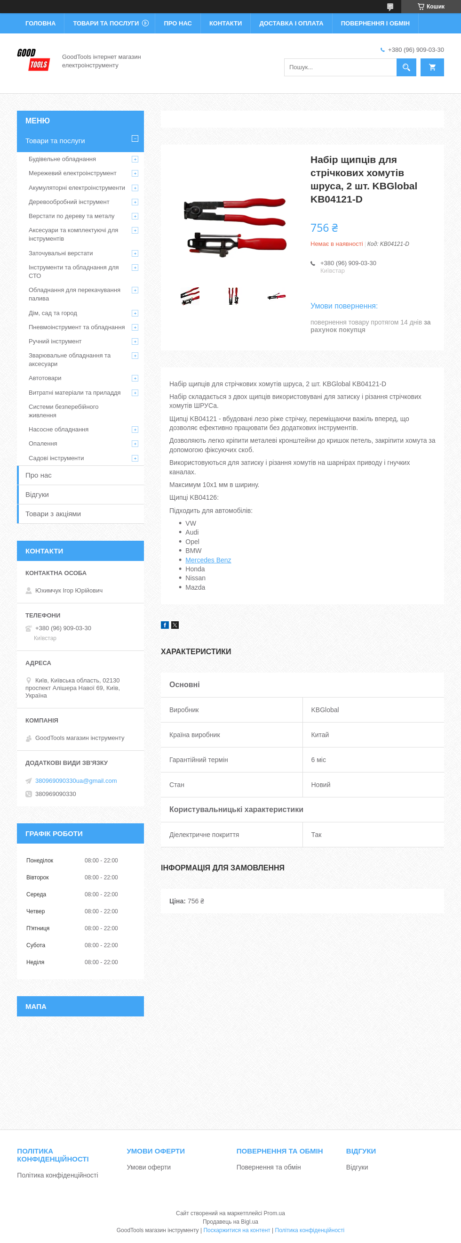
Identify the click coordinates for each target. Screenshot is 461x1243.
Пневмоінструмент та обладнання (77, 327)
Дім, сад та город (53, 313)
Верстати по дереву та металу (72, 215)
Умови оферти (149, 1167)
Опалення (43, 443)
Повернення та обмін (269, 1167)
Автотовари (45, 378)
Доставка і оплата (291, 23)
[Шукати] (406, 67)
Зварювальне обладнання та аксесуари (70, 359)
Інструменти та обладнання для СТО (74, 271)
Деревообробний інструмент (69, 201)
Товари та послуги (106, 23)
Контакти (225, 23)
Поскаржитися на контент (236, 1230)
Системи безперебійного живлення (63, 411)
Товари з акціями (53, 514)
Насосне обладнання (58, 429)
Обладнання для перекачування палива (74, 294)
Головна (40, 23)
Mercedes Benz (208, 560)
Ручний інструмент (55, 341)
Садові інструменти (56, 458)
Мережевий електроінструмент (73, 173)
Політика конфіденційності (57, 1175)
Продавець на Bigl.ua (230, 1222)
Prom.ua (274, 1213)
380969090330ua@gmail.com (76, 780)
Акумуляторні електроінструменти (77, 187)
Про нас (177, 23)
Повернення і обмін (375, 23)
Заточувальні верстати (61, 253)
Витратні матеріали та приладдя (75, 392)
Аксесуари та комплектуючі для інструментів (73, 234)
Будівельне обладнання (62, 158)
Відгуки (37, 494)
